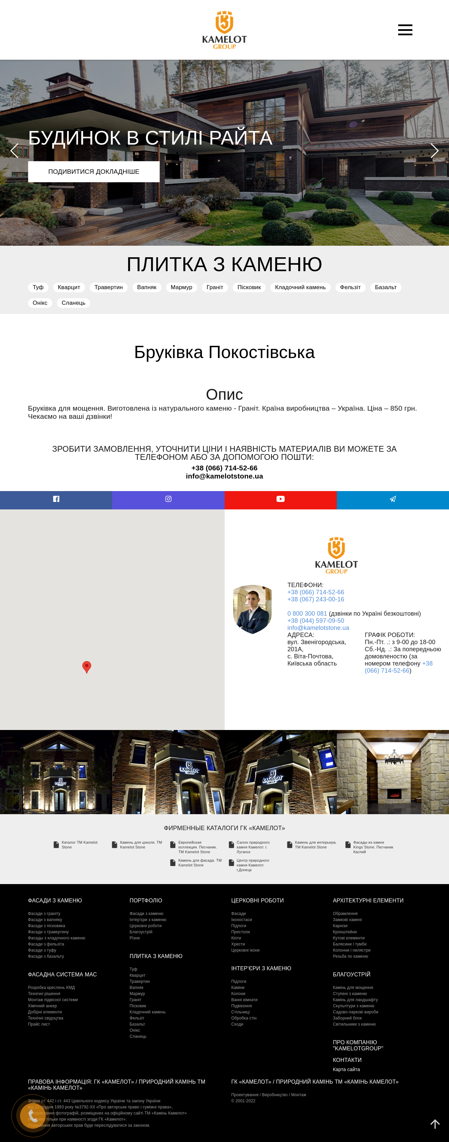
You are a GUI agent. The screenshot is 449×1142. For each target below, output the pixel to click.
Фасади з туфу (42, 950)
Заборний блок (347, 1018)
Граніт (215, 287)
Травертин (109, 287)
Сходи (237, 1024)
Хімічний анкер (42, 1006)
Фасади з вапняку (45, 919)
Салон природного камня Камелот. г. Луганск (253, 847)
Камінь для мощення (353, 987)
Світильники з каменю (354, 1024)
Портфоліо (146, 900)
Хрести (238, 944)
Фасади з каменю (55, 900)
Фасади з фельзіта (46, 944)
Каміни (238, 987)
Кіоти (236, 938)
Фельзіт (350, 287)
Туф (38, 287)
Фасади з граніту (44, 913)
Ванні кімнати (244, 999)
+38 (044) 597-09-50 (315, 620)
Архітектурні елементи (368, 900)
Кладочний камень (300, 287)
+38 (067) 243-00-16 (315, 599)
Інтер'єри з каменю (148, 919)
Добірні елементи (45, 1012)
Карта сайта (346, 1069)
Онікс (40, 303)
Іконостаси (241, 919)
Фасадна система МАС (62, 974)
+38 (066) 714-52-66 (315, 592)
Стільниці (240, 1012)
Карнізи (340, 925)
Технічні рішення (44, 993)
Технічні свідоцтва (45, 1018)
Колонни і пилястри (352, 950)
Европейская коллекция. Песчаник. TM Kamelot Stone (197, 847)
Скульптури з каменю (354, 1006)
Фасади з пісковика (46, 925)
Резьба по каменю (350, 956)
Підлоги (238, 925)
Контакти (347, 1060)
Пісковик (249, 287)
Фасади (238, 913)
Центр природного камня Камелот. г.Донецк (253, 865)
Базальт (386, 287)
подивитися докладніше (94, 171)
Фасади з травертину (48, 932)
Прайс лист (39, 1024)
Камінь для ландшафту (355, 999)
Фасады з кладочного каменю (57, 938)
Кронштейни (345, 932)
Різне (135, 938)
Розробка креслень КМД (51, 987)
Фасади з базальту (46, 956)
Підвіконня (241, 1006)
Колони (238, 993)
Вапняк (147, 287)
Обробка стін (244, 1018)
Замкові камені (347, 919)
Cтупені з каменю (350, 993)
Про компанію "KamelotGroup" (358, 1045)
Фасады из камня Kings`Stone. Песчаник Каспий (373, 847)
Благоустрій (141, 932)
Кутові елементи (349, 938)
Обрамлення (345, 913)
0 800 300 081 (307, 613)
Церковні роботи (146, 925)
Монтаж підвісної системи (53, 999)
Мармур (181, 287)
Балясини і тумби (350, 944)
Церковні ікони (245, 950)
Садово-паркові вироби (356, 1012)
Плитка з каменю (156, 956)
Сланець (73, 303)
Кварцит (69, 287)
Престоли (240, 932)
